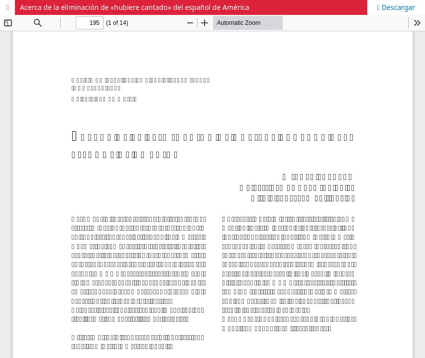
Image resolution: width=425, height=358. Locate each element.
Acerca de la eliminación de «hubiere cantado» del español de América (134, 7)
